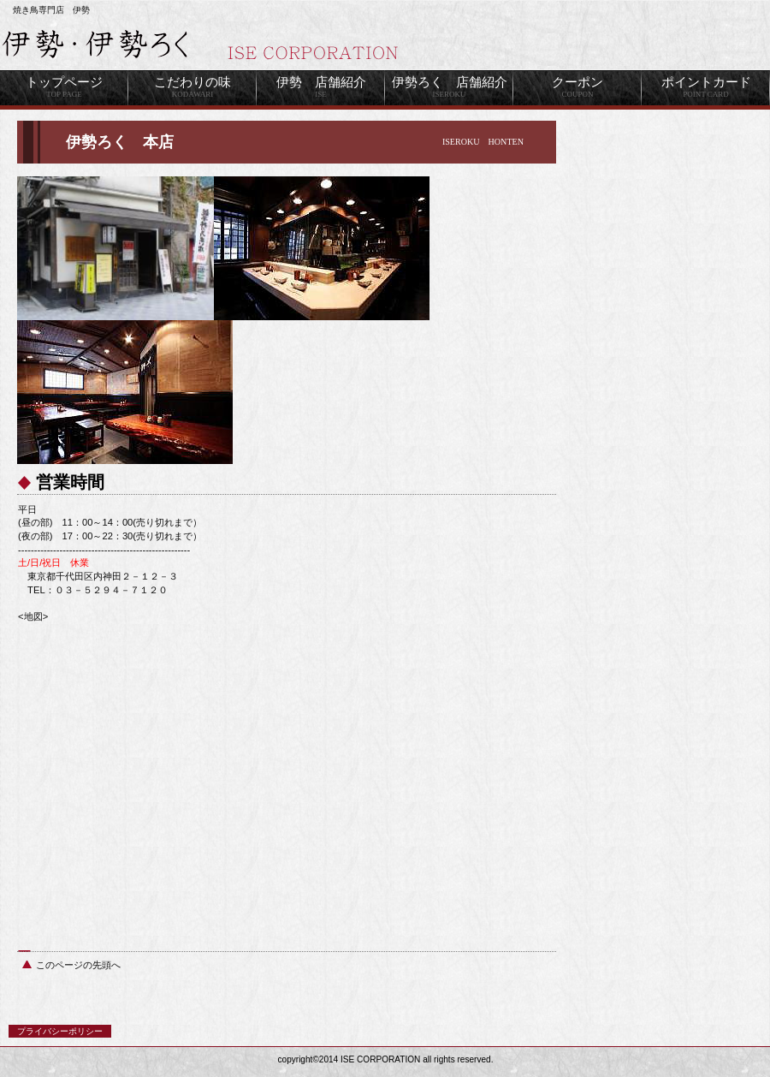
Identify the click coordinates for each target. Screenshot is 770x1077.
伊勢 (214, 45)
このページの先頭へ (78, 965)
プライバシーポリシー (60, 1031)
